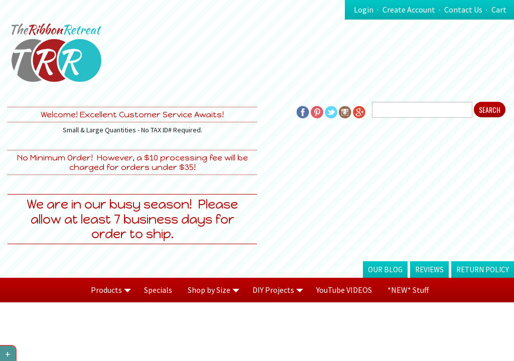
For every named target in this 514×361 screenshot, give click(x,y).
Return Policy (482, 269)
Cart (498, 10)
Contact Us (463, 10)
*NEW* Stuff (408, 290)
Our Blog (385, 269)
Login (363, 10)
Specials (158, 290)
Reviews (429, 269)
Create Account (408, 10)
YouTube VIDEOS (344, 290)
